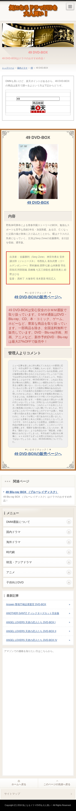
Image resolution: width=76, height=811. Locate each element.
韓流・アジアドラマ (19, 562)
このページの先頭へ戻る (57, 784)
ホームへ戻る (19, 784)
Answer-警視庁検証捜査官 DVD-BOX (26, 604)
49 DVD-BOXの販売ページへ (38, 297)
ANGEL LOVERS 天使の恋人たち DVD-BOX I (31, 622)
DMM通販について (18, 521)
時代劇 (10, 552)
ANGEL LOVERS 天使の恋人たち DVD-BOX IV (31, 640)
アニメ (10, 572)
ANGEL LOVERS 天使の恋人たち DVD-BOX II (31, 631)
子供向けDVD (15, 582)
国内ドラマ (22, 68)
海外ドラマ (13, 542)
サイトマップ (12, 793)
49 (32, 68)
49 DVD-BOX (38, 52)
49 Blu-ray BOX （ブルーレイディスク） (32, 492)
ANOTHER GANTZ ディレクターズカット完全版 (32, 613)
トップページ (8, 68)
